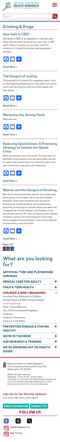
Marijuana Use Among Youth (24, 114)
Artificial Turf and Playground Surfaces (28, 274)
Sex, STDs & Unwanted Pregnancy (20, 310)
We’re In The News (30, 336)
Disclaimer (11, 377)
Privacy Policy (36, 377)
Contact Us (39, 406)
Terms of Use (23, 377)
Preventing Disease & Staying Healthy (30, 328)
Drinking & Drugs (12, 303)
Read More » (10, 66)
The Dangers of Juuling (20, 76)
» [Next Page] (12, 248)
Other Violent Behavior (15, 306)
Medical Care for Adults (30, 281)
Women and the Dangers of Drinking (30, 190)
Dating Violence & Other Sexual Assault (23, 299)
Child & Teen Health (30, 287)
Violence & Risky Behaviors (30, 293)
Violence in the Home (14, 317)
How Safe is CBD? (16, 34)
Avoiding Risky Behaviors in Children (22, 296)
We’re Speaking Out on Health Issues (30, 349)
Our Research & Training (30, 341)
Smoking (7, 313)
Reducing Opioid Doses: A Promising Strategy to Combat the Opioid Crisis (30, 147)
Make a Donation (16, 406)
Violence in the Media (14, 320)
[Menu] (54, 5)
